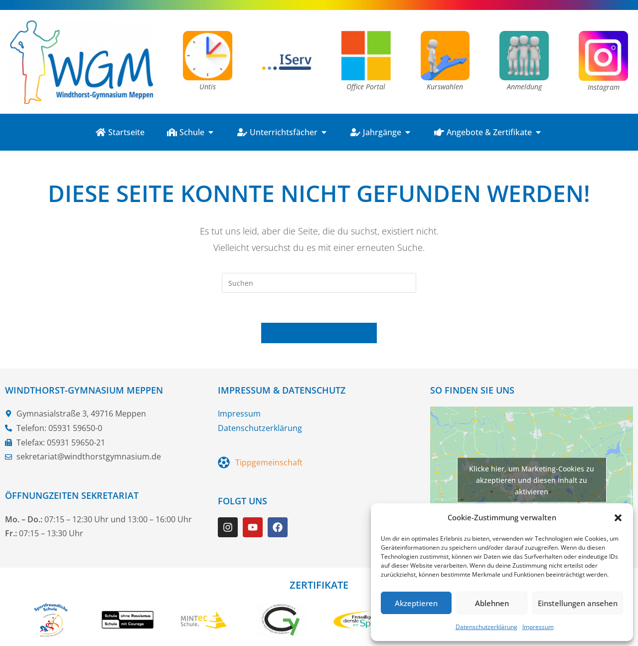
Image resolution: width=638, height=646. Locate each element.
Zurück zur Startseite (318, 333)
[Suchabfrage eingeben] (319, 283)
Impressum (538, 627)
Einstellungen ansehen (578, 603)
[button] (618, 518)
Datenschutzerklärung (486, 627)
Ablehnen (492, 603)
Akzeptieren (416, 603)
